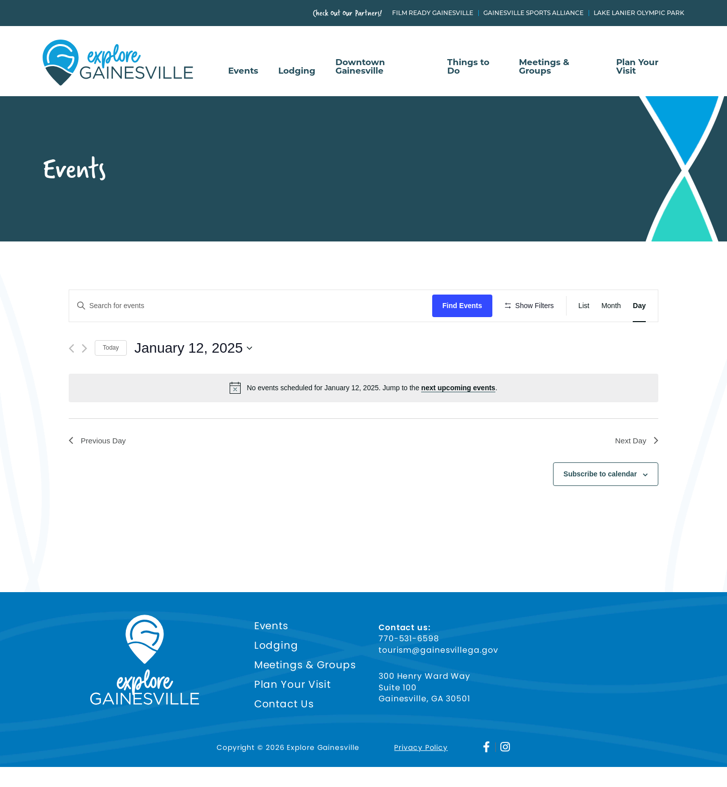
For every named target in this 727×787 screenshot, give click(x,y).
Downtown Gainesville (360, 67)
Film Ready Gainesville (432, 13)
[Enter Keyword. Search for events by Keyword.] (252, 306)
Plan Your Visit (637, 67)
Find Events (465, 306)
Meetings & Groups (544, 67)
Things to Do (468, 67)
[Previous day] (71, 377)
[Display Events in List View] (584, 306)
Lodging (296, 71)
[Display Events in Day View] (639, 306)
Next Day (635, 470)
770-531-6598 (409, 659)
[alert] (363, 417)
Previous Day (98, 470)
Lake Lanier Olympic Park (639, 13)
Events (243, 71)
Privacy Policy (421, 767)
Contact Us (284, 724)
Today (111, 377)
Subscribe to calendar (600, 504)
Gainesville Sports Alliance (533, 13)
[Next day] (84, 377)
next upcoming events (458, 417)
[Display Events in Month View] (611, 306)
